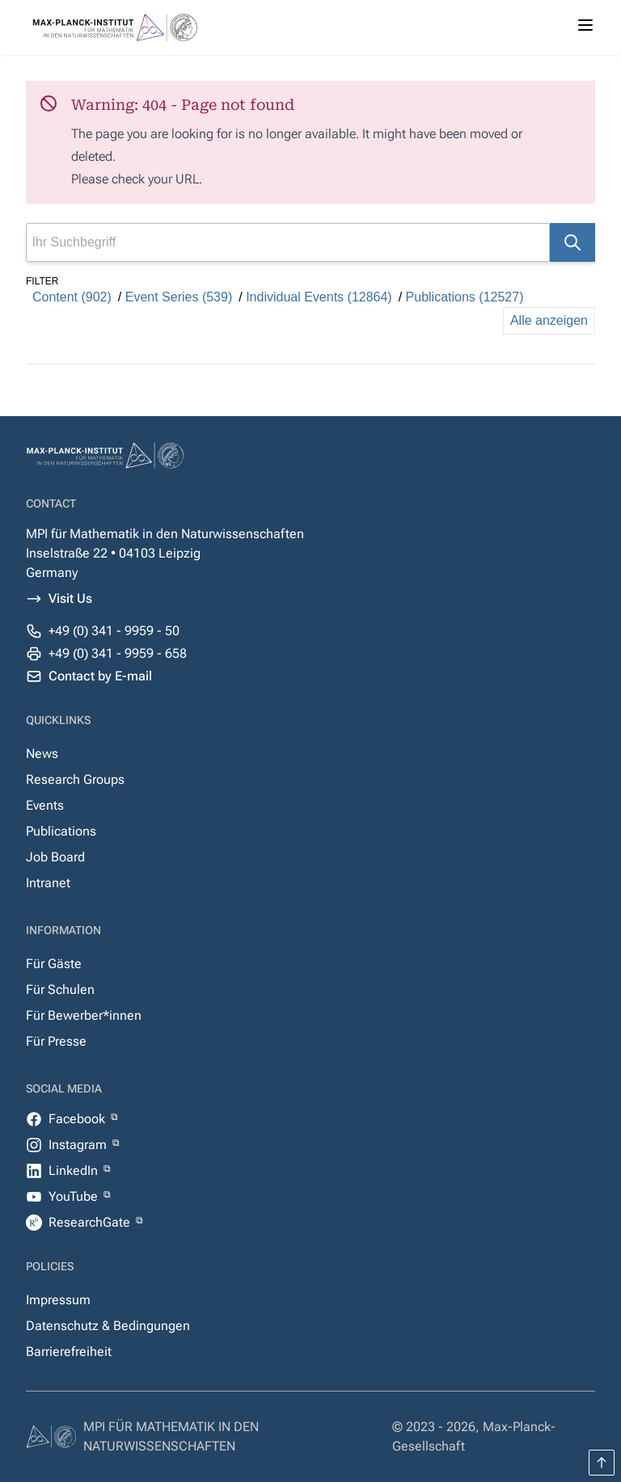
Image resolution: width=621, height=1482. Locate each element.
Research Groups (75, 779)
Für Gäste (54, 963)
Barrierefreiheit (69, 1351)
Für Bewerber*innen (84, 1015)
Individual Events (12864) (319, 297)
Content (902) (72, 297)
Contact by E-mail (100, 676)
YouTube (75, 1196)
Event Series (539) (179, 297)
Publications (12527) (465, 297)
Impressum (58, 1299)
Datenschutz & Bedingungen (108, 1325)
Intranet (48, 882)
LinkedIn (75, 1170)
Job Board (55, 857)
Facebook (78, 1118)
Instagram (79, 1144)
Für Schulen (60, 989)
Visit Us (70, 598)
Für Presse (56, 1041)
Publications (61, 831)
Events (45, 805)
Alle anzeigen (549, 320)
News (42, 753)
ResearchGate (91, 1222)
